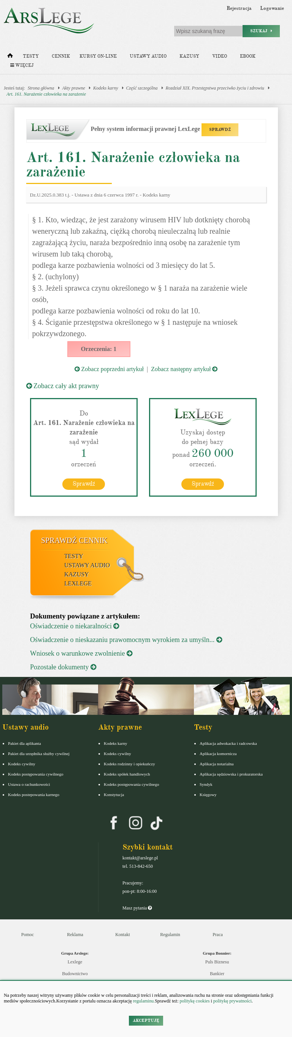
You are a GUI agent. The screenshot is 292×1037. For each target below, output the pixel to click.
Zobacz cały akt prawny (62, 386)
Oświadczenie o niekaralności (74, 626)
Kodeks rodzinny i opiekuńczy (129, 764)
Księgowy (208, 794)
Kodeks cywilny (21, 764)
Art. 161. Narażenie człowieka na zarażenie (46, 94)
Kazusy (189, 56)
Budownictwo (74, 973)
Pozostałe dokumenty (63, 667)
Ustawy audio (148, 56)
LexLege (78, 583)
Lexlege (75, 962)
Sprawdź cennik (74, 540)
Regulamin (170, 934)
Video (219, 56)
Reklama (75, 934)
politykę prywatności (232, 1001)
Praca (218, 934)
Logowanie (272, 8)
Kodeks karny (105, 88)
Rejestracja (239, 8)
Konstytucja (114, 794)
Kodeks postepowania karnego (33, 794)
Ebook (248, 56)
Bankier (217, 973)
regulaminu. (143, 1001)
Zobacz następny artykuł (184, 369)
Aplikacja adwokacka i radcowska (228, 743)
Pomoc (27, 934)
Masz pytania (137, 908)
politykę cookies (194, 1001)
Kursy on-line (98, 56)
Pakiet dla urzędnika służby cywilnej (39, 753)
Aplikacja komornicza (218, 753)
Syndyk (206, 784)
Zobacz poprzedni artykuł (109, 369)
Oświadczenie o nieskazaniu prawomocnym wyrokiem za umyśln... (126, 640)
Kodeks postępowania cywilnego (35, 774)
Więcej (21, 65)
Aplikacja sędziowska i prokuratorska (231, 774)
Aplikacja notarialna (217, 764)
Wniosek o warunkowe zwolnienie (81, 653)
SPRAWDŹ (220, 129)
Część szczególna (142, 88)
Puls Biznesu (217, 962)
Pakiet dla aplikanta (24, 743)
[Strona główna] (10, 57)
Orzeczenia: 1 (99, 349)
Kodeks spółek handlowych (127, 774)
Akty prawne (73, 88)
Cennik (61, 56)
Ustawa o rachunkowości (29, 784)
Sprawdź (84, 484)
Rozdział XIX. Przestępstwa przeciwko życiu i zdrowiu (215, 88)
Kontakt (122, 934)
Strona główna (41, 88)
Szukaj (261, 30)
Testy (31, 56)
